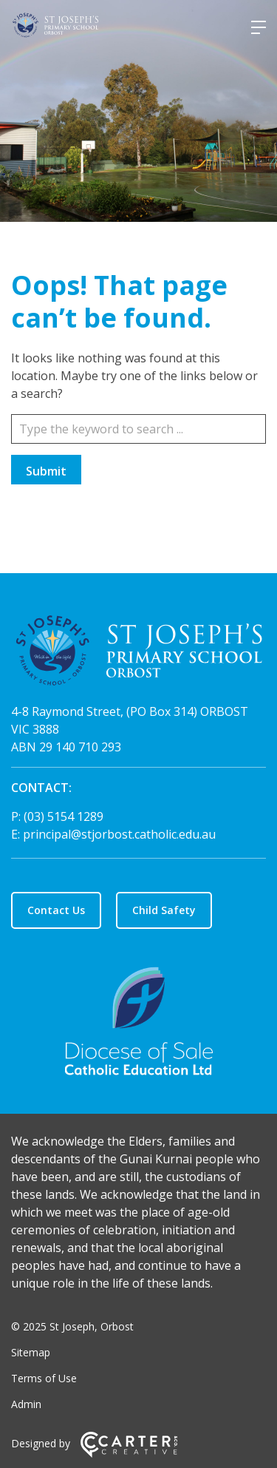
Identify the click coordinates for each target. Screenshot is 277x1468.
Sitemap (30, 1352)
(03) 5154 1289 (63, 816)
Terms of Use (44, 1378)
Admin (26, 1404)
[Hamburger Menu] (258, 27)
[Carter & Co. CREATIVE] (129, 1454)
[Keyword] (138, 429)
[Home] (138, 652)
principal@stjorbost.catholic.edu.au (119, 834)
